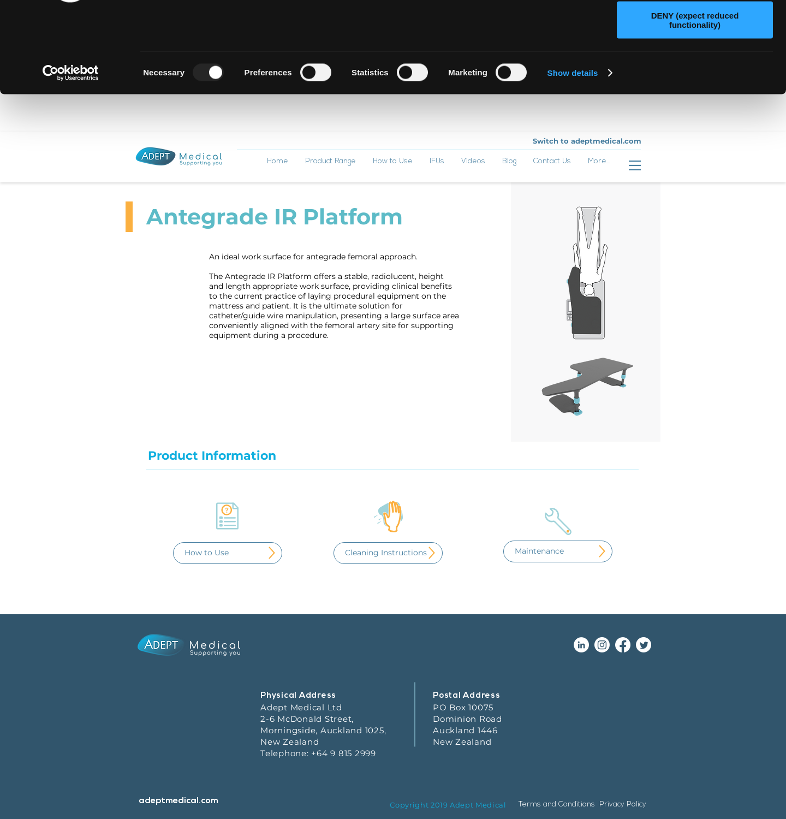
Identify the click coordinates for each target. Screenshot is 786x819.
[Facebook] (622, 683)
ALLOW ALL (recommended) (695, 27)
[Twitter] (643, 683)
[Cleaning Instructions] (388, 591)
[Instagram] (602, 683)
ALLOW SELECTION (695, 59)
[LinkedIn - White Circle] (581, 683)
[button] (392, 204)
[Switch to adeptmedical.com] (587, 179)
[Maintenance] (557, 590)
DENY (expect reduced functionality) (695, 95)
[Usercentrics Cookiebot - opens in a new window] (70, 148)
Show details (572, 148)
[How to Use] (227, 591)
